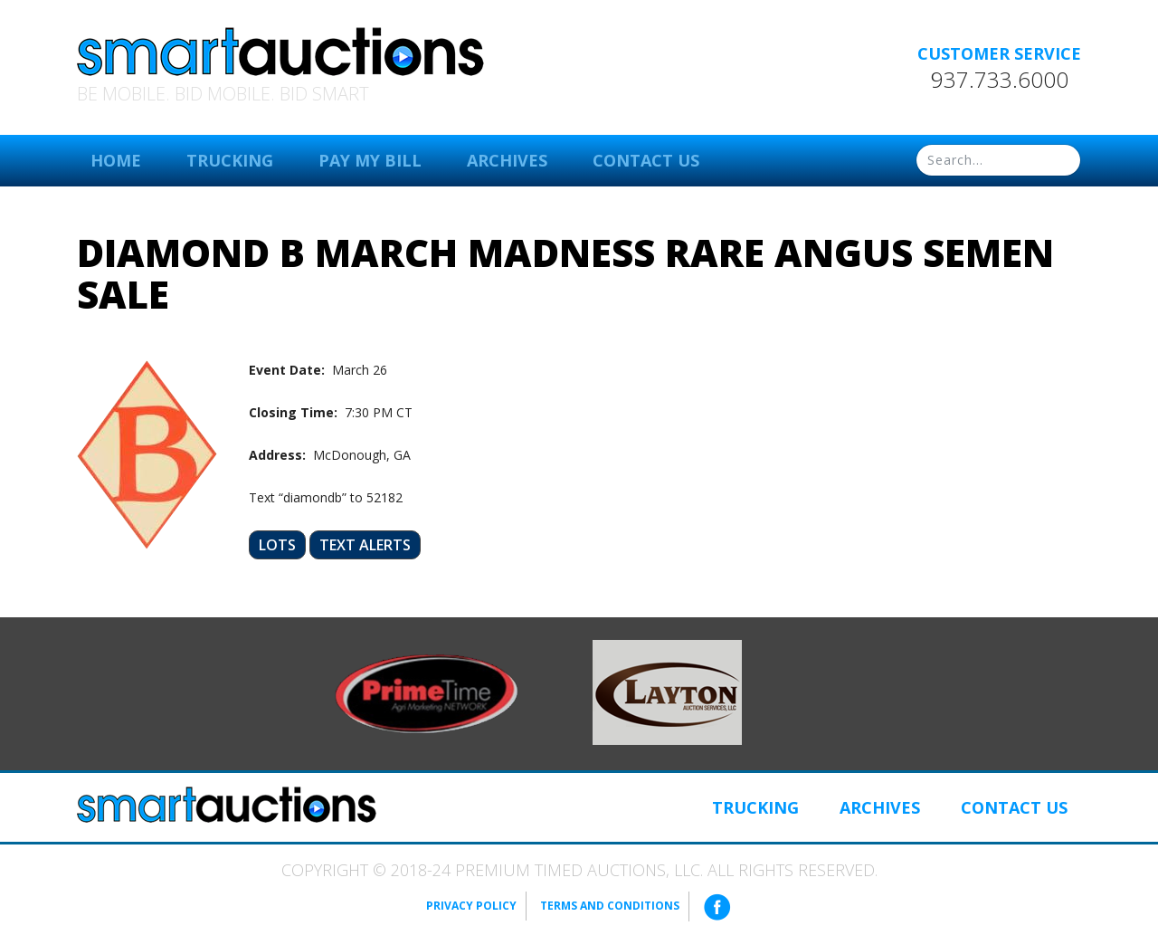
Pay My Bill (370, 160)
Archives (507, 160)
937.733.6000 (999, 79)
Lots (277, 545)
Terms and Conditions (609, 905)
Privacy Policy (471, 905)
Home (115, 160)
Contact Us (646, 160)
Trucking (229, 160)
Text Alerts (365, 545)
